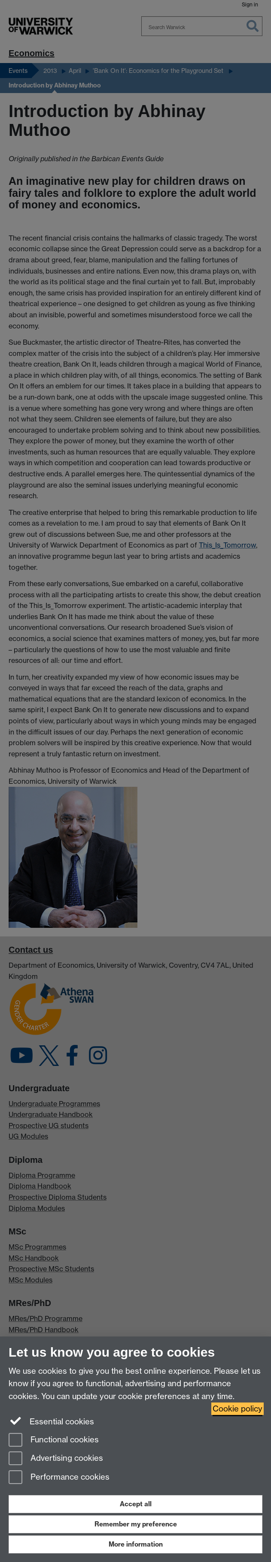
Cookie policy (237, 1409)
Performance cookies (59, 1478)
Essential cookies (51, 1421)
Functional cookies (54, 1440)
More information (136, 1544)
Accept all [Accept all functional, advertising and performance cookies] (136, 1504)
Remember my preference (135, 1524)
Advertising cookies (56, 1459)
